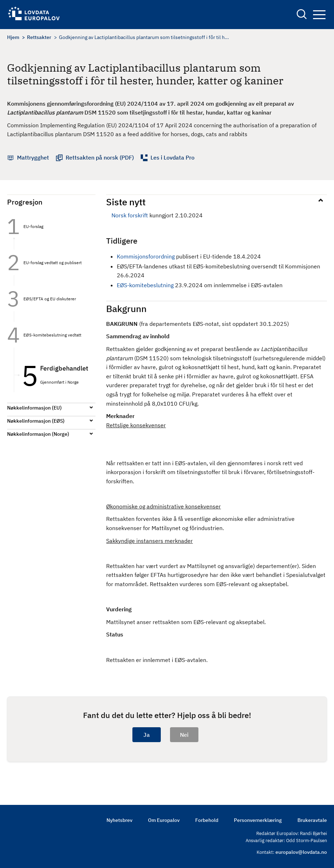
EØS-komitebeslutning (145, 285)
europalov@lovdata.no (301, 852)
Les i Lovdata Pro (172, 157)
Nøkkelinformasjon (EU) (34, 408)
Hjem (13, 37)
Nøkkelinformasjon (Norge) (38, 434)
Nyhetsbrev (119, 820)
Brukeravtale (312, 820)
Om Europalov (164, 820)
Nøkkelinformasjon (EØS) (36, 421)
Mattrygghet (33, 157)
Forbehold (206, 820)
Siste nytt (126, 202)
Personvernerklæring (258, 820)
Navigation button (319, 14)
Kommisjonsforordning (146, 256)
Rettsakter (39, 37)
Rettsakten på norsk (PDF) (100, 157)
